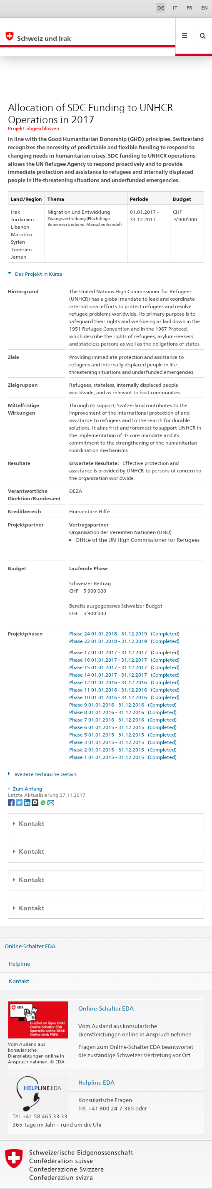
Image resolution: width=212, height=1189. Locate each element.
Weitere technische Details (45, 756)
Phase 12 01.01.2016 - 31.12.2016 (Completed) (124, 664)
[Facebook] (12, 784)
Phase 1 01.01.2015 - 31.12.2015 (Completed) (123, 739)
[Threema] (36, 784)
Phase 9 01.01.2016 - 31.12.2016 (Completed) (123, 687)
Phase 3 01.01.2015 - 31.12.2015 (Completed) (123, 724)
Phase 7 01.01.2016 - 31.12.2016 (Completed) (123, 702)
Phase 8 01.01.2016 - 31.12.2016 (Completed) (123, 694)
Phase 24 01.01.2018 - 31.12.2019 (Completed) (124, 615)
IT (175, 8)
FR (189, 8)
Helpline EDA (96, 1064)
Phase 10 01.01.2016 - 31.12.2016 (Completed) (124, 679)
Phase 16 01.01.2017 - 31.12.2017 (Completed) (124, 642)
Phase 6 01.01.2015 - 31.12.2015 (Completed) (123, 709)
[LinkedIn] (28, 784)
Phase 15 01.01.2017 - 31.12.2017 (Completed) (124, 649)
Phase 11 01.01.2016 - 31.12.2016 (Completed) (124, 672)
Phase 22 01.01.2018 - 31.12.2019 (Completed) (124, 623)
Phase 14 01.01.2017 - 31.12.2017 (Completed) (124, 657)
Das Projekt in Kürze (38, 256)
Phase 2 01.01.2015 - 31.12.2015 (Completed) (123, 731)
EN (204, 8)
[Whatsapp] (43, 784)
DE (160, 8)
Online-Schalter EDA (30, 928)
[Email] (50, 784)
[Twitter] (20, 784)
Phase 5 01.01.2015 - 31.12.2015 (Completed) (123, 716)
